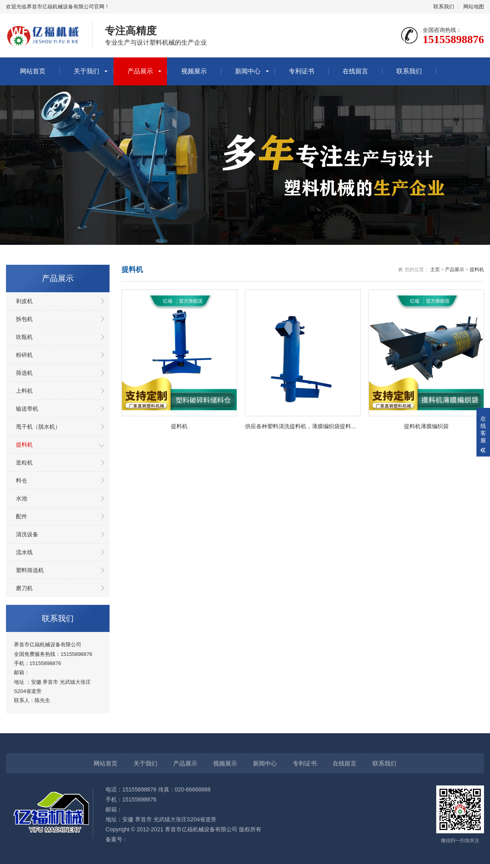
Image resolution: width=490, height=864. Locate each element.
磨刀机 (24, 588)
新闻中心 (248, 71)
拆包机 (24, 319)
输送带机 (27, 408)
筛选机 (24, 373)
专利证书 (301, 71)
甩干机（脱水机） (38, 426)
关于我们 (86, 71)
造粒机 (24, 462)
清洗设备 (27, 534)
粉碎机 (24, 355)
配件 (21, 516)
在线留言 (355, 71)
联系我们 (443, 7)
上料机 (24, 391)
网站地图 (473, 7)
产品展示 (140, 71)
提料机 (24, 444)
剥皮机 (24, 301)
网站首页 (32, 71)
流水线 (24, 552)
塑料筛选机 (30, 570)
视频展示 (194, 71)
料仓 (21, 480)
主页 (435, 269)
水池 (21, 498)
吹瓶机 (24, 337)
